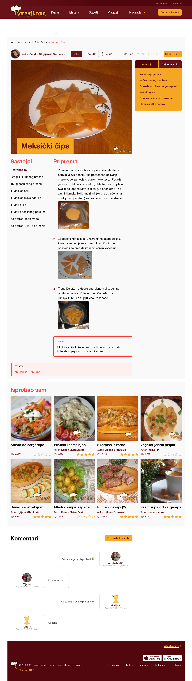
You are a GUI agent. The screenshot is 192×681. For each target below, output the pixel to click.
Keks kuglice (147, 92)
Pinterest (177, 665)
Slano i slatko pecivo (152, 103)
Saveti (93, 12)
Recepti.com (28, 11)
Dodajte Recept (170, 12)
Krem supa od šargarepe (161, 488)
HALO (31, 670)
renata (27, 626)
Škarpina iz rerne (117, 426)
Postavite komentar (119, 538)
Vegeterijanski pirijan (161, 426)
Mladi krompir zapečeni (74, 488)
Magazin (113, 12)
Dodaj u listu (172, 53)
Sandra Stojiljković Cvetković (47, 54)
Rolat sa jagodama (151, 74)
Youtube (144, 665)
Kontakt (78, 665)
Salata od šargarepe (31, 426)
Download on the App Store (152, 658)
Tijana (27, 584)
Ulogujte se (176, 3)
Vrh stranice (171, 645)
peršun (23, 372)
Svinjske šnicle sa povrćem (156, 98)
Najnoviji (146, 64)
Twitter (129, 665)
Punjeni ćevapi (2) (117, 488)
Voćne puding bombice (153, 80)
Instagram (160, 665)
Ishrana (74, 12)
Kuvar (55, 12)
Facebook (114, 665)
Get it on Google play (172, 658)
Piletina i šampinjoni (74, 426)
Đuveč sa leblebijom (31, 488)
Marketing (68, 665)
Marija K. (116, 605)
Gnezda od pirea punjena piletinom (158, 86)
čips (37, 372)
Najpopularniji (170, 64)
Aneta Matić (115, 563)
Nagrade (135, 12)
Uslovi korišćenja (54, 665)
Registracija (161, 3)
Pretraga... (151, 12)
